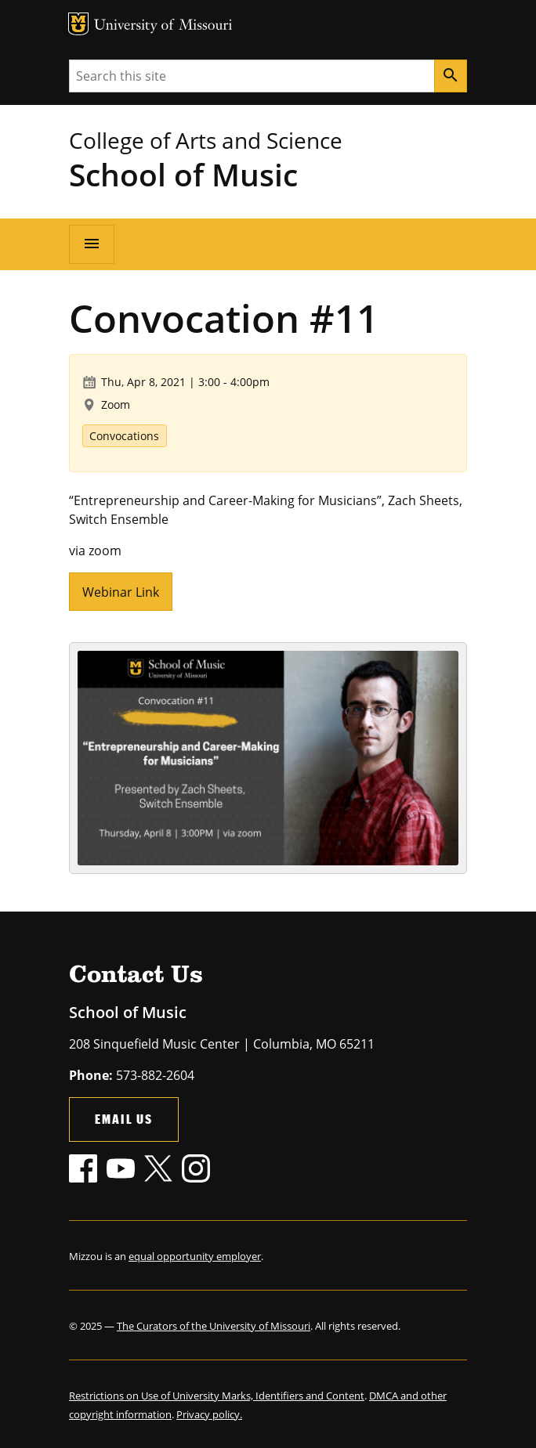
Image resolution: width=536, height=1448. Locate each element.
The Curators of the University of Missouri (213, 1326)
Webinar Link (120, 592)
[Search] (450, 76)
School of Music (183, 174)
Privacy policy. (209, 1414)
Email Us (124, 1118)
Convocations (124, 435)
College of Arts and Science (205, 140)
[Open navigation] (91, 244)
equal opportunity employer (195, 1256)
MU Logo (78, 24)
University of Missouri (163, 26)
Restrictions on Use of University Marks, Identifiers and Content (216, 1395)
